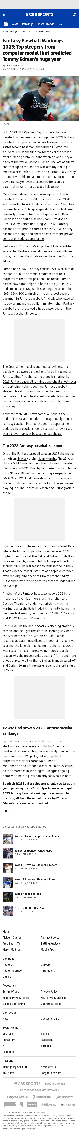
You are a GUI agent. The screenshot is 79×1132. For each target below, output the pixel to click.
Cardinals (31, 256)
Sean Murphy (47, 459)
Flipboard (8, 1052)
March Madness (12, 949)
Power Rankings (10, 31)
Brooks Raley (11, 224)
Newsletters (48, 1067)
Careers (46, 964)
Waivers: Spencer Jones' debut (34, 850)
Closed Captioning (14, 1004)
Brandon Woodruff (63, 660)
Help (5, 1019)
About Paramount (13, 970)
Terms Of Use (11, 991)
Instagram (9, 1040)
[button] (60, 24)
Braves (22, 459)
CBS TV (7, 976)
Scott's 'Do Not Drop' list (30, 908)
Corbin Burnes (18, 665)
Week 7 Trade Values (28, 894)
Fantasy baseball (56, 386)
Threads (46, 1046)
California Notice (51, 1004)
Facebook (47, 1040)
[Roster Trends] (45, 24)
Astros (7, 147)
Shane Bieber (41, 660)
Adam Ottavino (53, 219)
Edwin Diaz (26, 194)
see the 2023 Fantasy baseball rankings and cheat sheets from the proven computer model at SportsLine (38, 234)
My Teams (9, 1073)
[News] (15, 24)
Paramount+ (48, 970)
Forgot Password (51, 1073)
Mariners (32, 598)
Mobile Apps (48, 949)
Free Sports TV (12, 943)
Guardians (40, 636)
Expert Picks (26, 31)
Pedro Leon (52, 182)
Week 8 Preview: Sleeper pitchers (36, 865)
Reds (31, 608)
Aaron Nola (37, 761)
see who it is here (59, 776)
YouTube (8, 1034)
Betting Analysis (51, 943)
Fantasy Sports (50, 937)
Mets (6, 194)
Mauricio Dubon (65, 177)
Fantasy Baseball (42, 31)
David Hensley (12, 182)
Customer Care (50, 1019)
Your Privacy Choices (53, 998)
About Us (8, 964)
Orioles (44, 576)
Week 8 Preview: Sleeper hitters (35, 879)
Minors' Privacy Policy (16, 998)
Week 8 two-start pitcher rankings (37, 836)
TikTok (45, 1034)
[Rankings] (27, 24)
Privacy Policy (49, 991)
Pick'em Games (12, 937)
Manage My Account (15, 1067)
